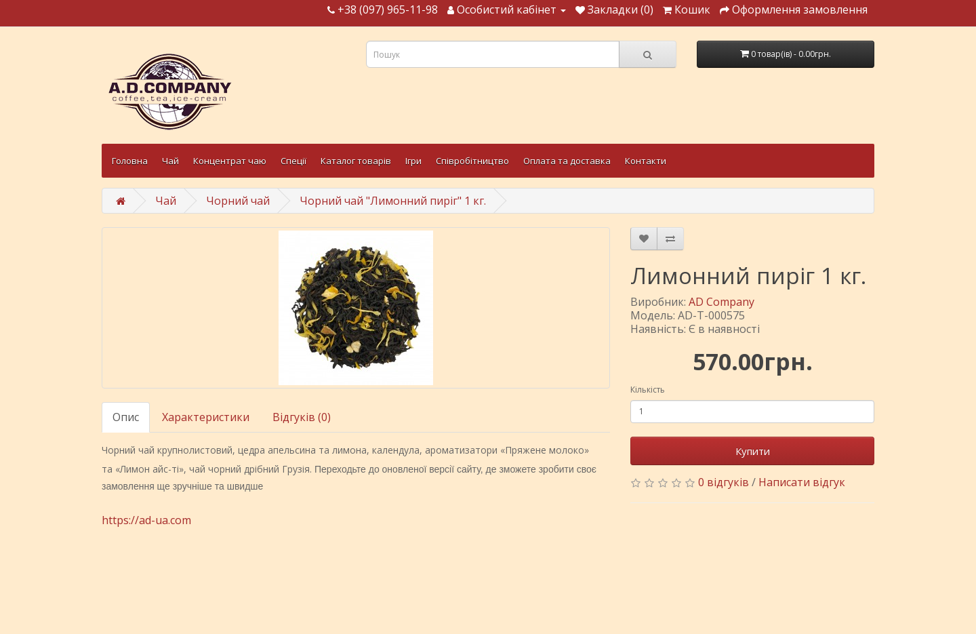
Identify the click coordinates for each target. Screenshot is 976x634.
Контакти (645, 161)
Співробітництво (472, 161)
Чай (170, 161)
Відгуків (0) (301, 417)
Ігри (413, 161)
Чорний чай (238, 200)
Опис (126, 417)
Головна (130, 161)
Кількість (647, 389)
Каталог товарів (356, 161)
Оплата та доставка (567, 161)
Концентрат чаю (229, 161)
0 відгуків (723, 482)
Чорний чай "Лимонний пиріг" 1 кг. (393, 200)
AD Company (721, 301)
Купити (752, 451)
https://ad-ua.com (146, 520)
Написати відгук (801, 482)
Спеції (293, 161)
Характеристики (205, 417)
